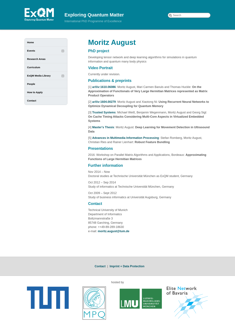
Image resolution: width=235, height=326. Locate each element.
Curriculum (33, 67)
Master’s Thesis (103, 127)
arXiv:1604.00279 (104, 101)
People (31, 84)
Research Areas (36, 59)
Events (31, 50)
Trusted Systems (104, 112)
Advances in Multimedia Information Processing (125, 138)
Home (30, 42)
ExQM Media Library (39, 75)
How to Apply (35, 92)
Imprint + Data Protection (127, 266)
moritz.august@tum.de (114, 231)
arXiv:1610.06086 (104, 87)
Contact (31, 100)
